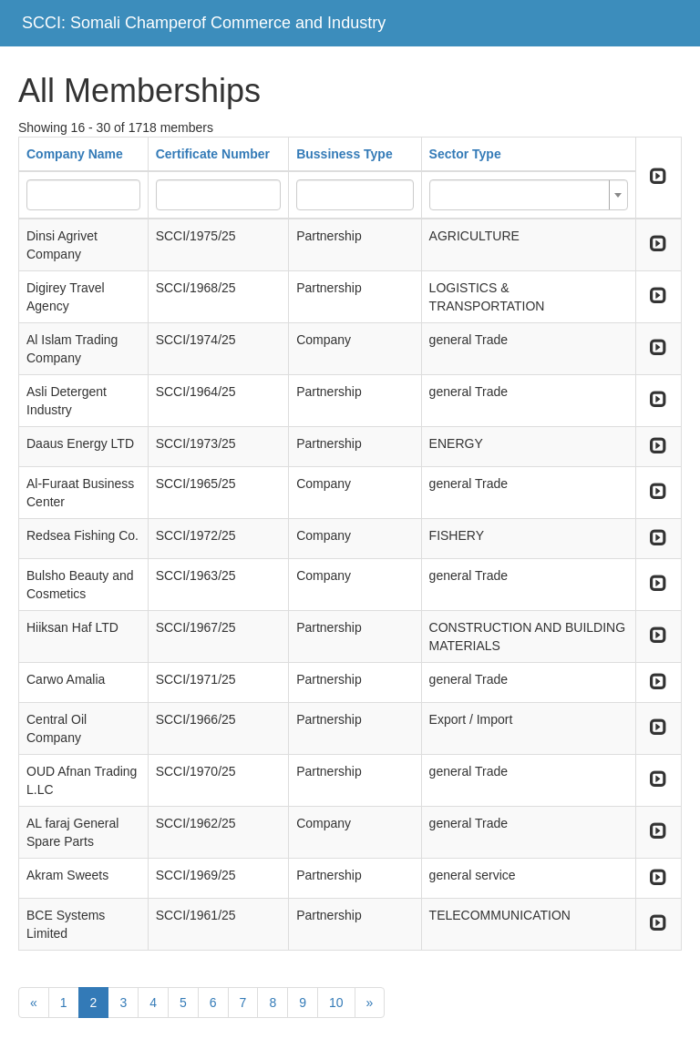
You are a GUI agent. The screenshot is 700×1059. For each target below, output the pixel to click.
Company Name (74, 154)
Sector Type (465, 154)
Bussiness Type (344, 154)
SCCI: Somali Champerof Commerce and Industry (204, 23)
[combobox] (528, 194)
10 (336, 1002)
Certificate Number (213, 154)
